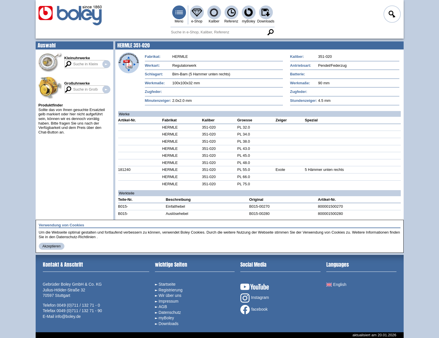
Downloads (265, 21)
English (336, 284)
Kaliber (214, 21)
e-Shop (196, 21)
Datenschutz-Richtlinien (76, 237)
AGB (162, 306)
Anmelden (391, 14)
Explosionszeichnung (128, 62)
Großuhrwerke (77, 83)
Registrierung (170, 290)
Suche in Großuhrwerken (106, 89)
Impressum (168, 301)
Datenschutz (169, 312)
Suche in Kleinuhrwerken (106, 64)
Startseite (166, 284)
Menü (179, 21)
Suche (271, 32)
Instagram (254, 298)
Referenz (231, 21)
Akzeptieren (52, 246)
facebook (254, 309)
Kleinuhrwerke (77, 58)
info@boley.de (68, 316)
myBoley (248, 21)
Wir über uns (169, 295)
